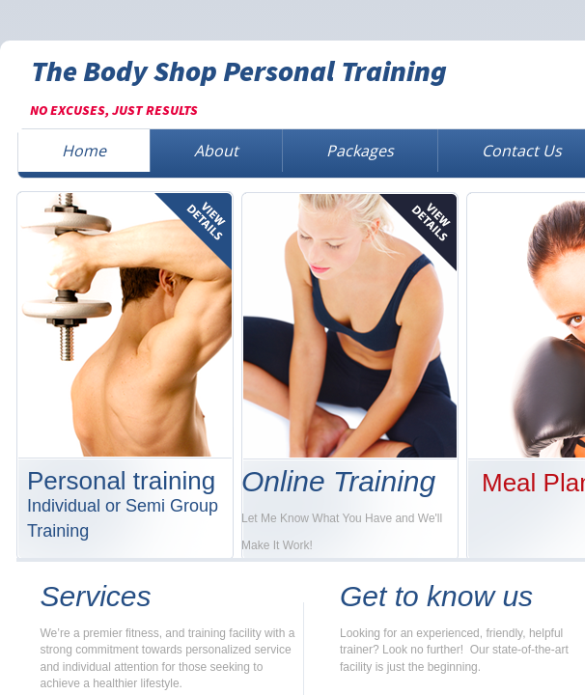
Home (84, 150)
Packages (360, 150)
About (216, 150)
